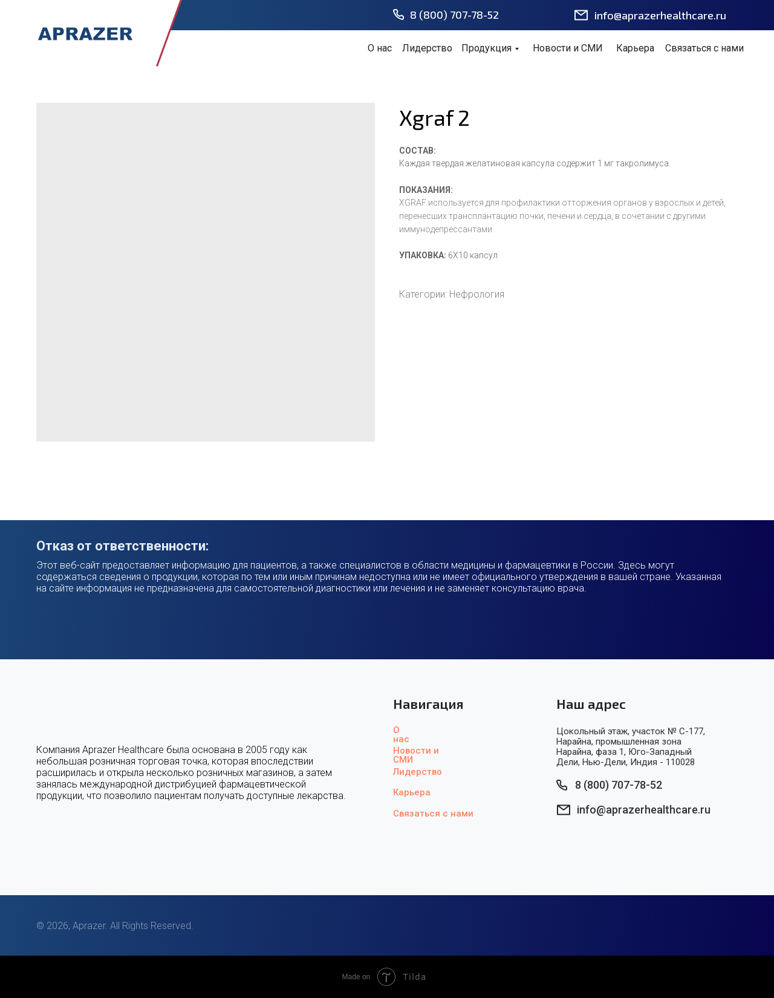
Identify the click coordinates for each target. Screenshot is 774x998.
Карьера (635, 48)
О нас (380, 48)
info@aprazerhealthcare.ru (660, 15)
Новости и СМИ (568, 48)
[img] (84, 33)
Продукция (486, 48)
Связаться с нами (704, 48)
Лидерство (427, 48)
